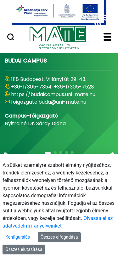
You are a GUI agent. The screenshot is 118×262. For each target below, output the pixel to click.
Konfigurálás (17, 237)
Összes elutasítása (23, 249)
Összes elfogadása (59, 237)
